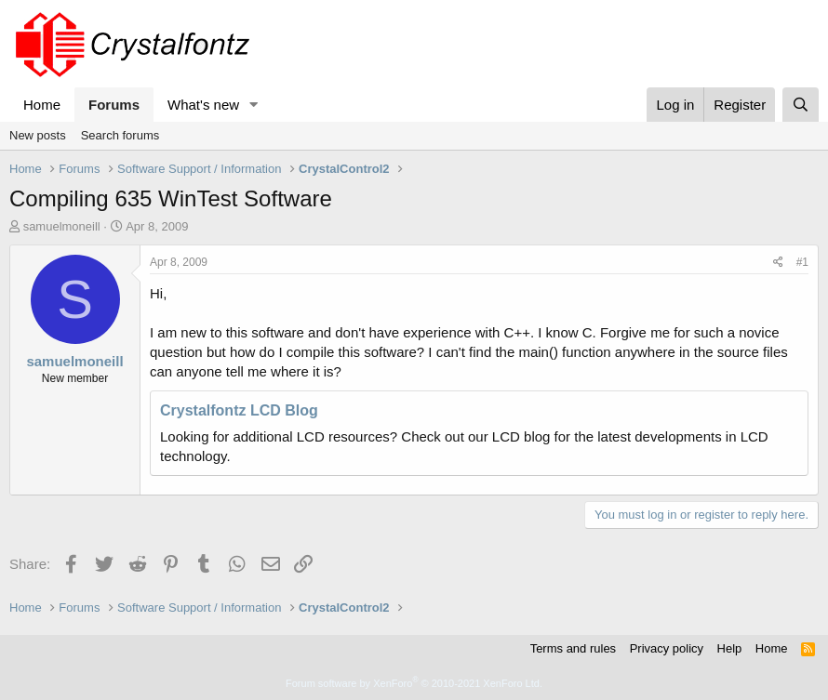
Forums (114, 104)
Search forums (120, 135)
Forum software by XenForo (414, 683)
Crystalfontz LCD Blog (239, 410)
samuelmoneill (61, 226)
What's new (203, 104)
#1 (802, 262)
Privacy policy (666, 648)
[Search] (800, 104)
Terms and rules (573, 648)
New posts (37, 135)
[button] (254, 104)
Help (729, 648)
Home (41, 104)
